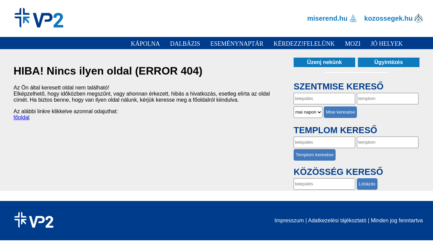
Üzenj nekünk (324, 62)
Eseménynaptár (237, 43)
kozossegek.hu (388, 18)
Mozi (353, 43)
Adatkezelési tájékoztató (337, 220)
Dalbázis (185, 43)
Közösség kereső (338, 172)
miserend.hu (327, 18)
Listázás (367, 183)
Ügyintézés (388, 62)
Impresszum (289, 220)
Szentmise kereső (339, 86)
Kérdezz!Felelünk (304, 43)
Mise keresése (340, 112)
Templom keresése (315, 154)
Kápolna (145, 43)
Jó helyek (387, 43)
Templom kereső (335, 130)
